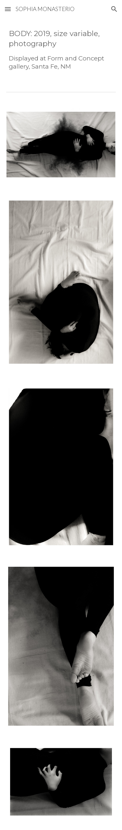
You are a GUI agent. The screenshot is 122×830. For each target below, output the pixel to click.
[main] (61, 49)
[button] (8, 9)
